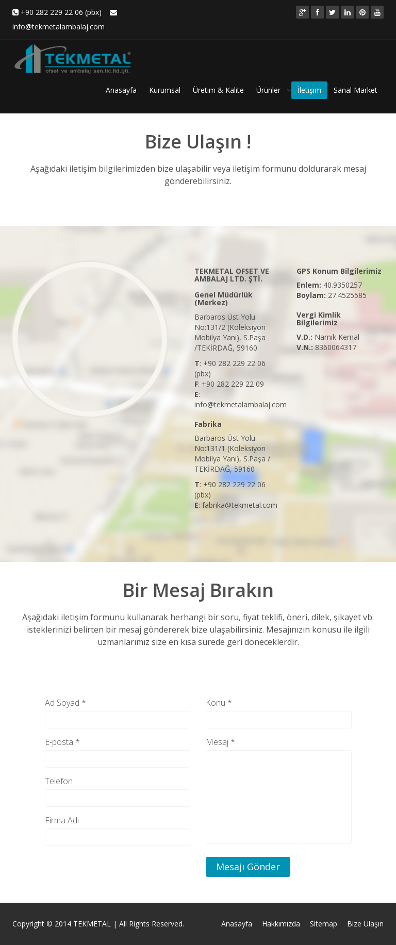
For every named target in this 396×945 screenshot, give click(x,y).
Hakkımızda (281, 924)
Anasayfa (121, 90)
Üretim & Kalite (218, 90)
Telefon (59, 781)
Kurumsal (164, 90)
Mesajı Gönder (248, 866)
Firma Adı (62, 820)
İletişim (309, 90)
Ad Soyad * (65, 702)
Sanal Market (355, 90)
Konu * (219, 702)
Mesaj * (220, 742)
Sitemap (323, 924)
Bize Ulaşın (365, 924)
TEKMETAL (92, 924)
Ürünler (268, 90)
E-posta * (62, 742)
